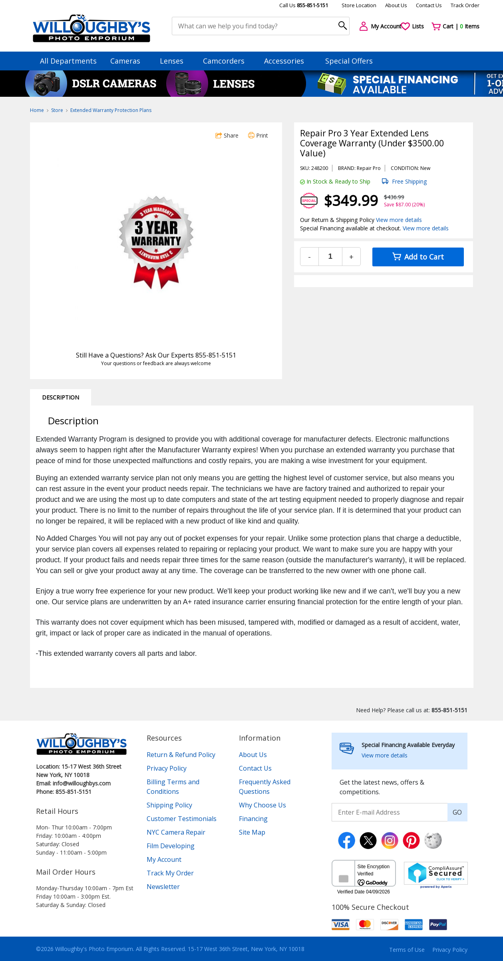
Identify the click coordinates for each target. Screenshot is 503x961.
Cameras (129, 61)
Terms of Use (407, 949)
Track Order (465, 5)
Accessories (288, 61)
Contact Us (429, 5)
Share (227, 135)
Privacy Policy (167, 768)
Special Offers (349, 61)
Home (37, 110)
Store (57, 110)
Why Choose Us (262, 805)
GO (457, 812)
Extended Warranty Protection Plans (110, 110)
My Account (164, 859)
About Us (396, 5)
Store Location (359, 5)
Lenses (175, 61)
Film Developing (171, 845)
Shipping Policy (169, 805)
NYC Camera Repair (176, 832)
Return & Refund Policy (181, 754)
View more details (399, 220)
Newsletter (163, 886)
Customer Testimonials (182, 818)
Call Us (303, 5)
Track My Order (170, 873)
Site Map (252, 832)
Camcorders (227, 61)
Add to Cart (418, 257)
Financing (253, 818)
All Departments (68, 61)
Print (258, 135)
